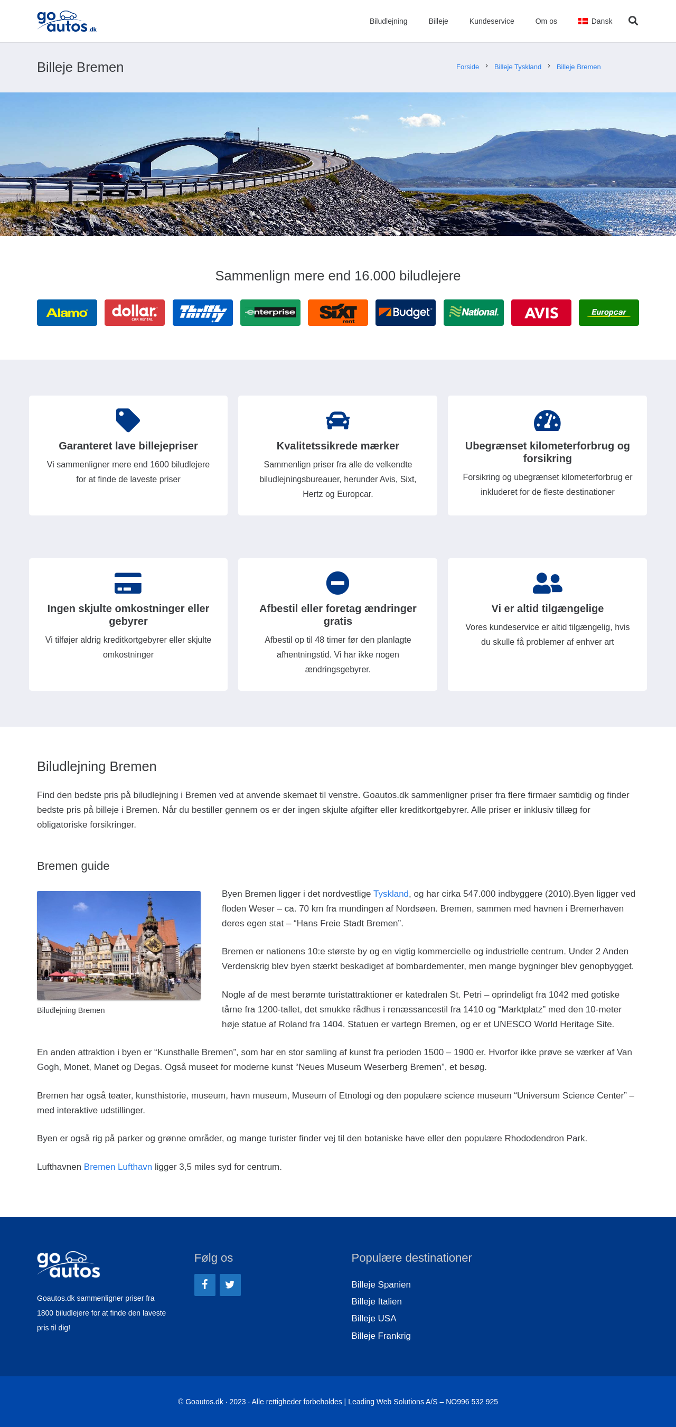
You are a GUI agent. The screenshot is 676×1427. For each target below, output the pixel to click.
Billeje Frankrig (381, 1336)
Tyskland (391, 894)
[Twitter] (230, 1285)
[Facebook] (204, 1285)
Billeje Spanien (381, 1285)
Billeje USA (374, 1318)
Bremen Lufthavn (118, 1167)
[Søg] (633, 21)
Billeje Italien (377, 1302)
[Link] (67, 21)
